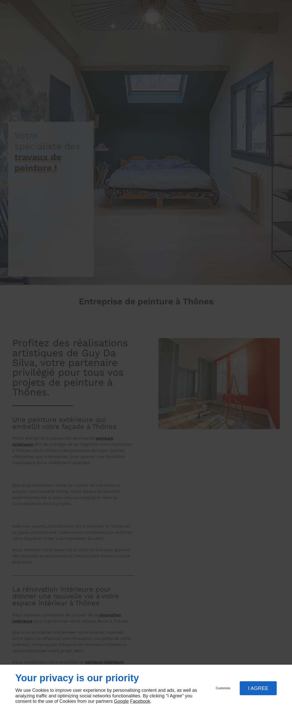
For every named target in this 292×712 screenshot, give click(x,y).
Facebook (140, 701)
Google (121, 701)
